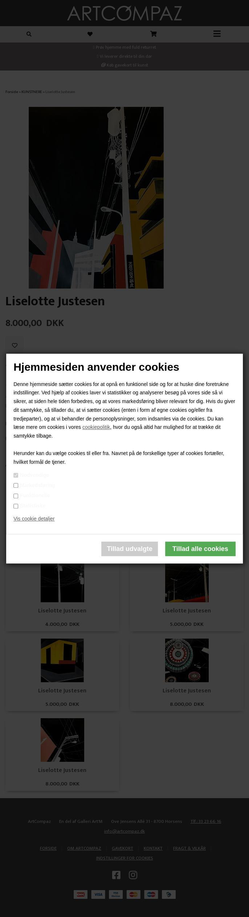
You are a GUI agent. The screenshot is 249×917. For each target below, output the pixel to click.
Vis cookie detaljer (33, 519)
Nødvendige (34, 475)
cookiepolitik (96, 427)
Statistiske (32, 506)
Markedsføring (37, 485)
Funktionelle (35, 495)
